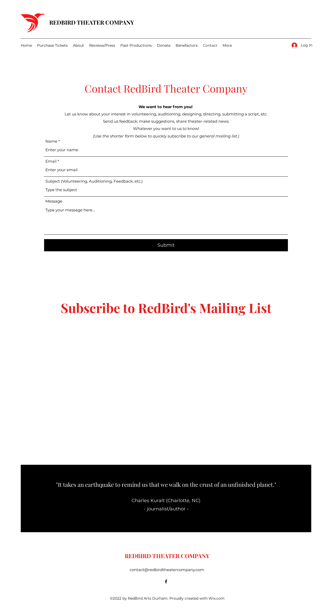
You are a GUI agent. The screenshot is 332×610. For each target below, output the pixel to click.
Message (53, 201)
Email (51, 161)
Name (51, 141)
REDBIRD (63, 22)
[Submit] (166, 245)
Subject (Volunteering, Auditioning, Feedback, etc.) (94, 181)
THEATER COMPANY (105, 22)
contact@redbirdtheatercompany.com (167, 569)
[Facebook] (166, 581)
